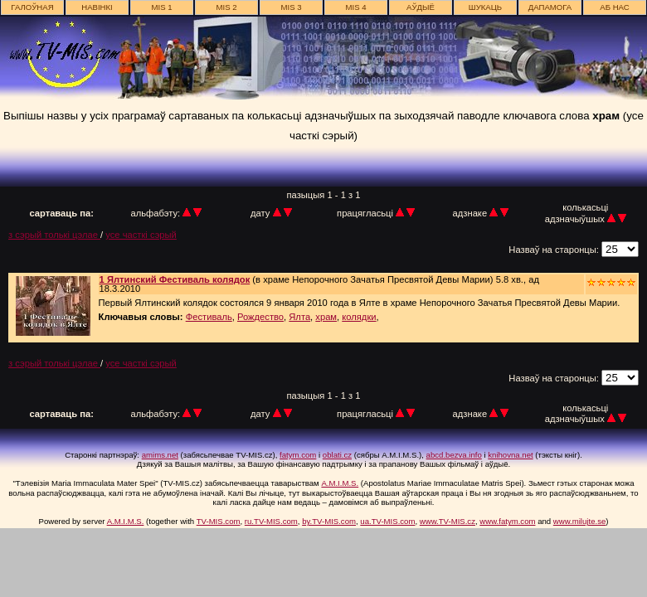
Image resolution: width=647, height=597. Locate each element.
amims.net (160, 454)
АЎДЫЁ (420, 7)
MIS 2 (226, 7)
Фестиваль (209, 317)
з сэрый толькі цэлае (54, 235)
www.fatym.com (507, 521)
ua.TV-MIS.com (387, 521)
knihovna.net (510, 454)
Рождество (260, 317)
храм (326, 317)
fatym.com (298, 454)
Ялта (299, 317)
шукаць (485, 7)
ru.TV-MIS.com (271, 521)
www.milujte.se (579, 521)
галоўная (32, 7)
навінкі (97, 7)
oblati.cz (337, 454)
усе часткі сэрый (141, 235)
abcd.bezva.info (454, 454)
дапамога (550, 7)
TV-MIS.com (219, 521)
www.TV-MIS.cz (447, 521)
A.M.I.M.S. (339, 483)
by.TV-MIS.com (329, 521)
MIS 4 (355, 7)
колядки (359, 317)
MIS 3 (290, 7)
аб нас (614, 7)
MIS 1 (161, 7)
